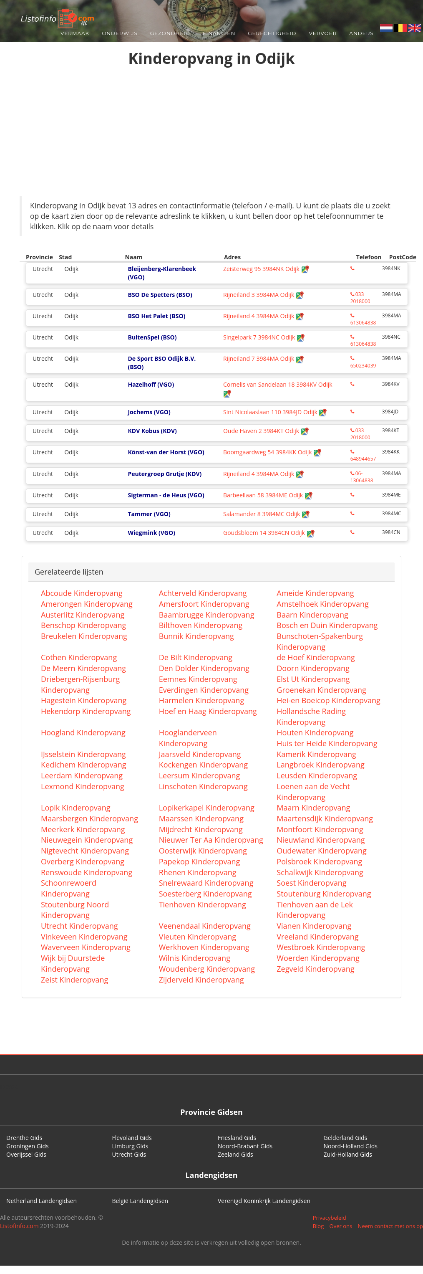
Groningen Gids (27, 1146)
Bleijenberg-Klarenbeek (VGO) (162, 273)
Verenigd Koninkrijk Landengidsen (264, 1201)
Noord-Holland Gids (351, 1146)
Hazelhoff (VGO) (151, 384)
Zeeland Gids (235, 1154)
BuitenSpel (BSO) (152, 337)
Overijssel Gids (26, 1154)
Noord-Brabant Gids (245, 1146)
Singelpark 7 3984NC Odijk (264, 337)
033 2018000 (360, 298)
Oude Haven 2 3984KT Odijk (266, 431)
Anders (361, 33)
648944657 (363, 455)
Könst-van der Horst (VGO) (166, 452)
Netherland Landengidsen (41, 1201)
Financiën (219, 33)
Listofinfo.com (19, 1226)
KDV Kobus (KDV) (152, 431)
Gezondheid (170, 33)
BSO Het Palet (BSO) (156, 316)
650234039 (363, 362)
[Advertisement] (211, 133)
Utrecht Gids (129, 1154)
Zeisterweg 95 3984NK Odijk (266, 269)
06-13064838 (361, 477)
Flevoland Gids (132, 1138)
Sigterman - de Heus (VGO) (166, 495)
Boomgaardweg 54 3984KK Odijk (272, 452)
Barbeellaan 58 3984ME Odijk (268, 495)
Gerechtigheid (272, 33)
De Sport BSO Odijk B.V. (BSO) (162, 363)
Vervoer (323, 33)
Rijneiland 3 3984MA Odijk (263, 295)
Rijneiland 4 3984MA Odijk (263, 316)
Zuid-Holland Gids (348, 1154)
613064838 (363, 319)
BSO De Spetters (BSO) (160, 295)
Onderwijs (120, 33)
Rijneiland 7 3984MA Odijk (263, 358)
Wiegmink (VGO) (151, 533)
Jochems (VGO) (149, 412)
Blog (318, 1226)
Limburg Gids (130, 1146)
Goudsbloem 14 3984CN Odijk (269, 533)
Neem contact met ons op (390, 1226)
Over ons (341, 1226)
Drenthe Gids (24, 1138)
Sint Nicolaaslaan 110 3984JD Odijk (275, 412)
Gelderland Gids (346, 1138)
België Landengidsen (140, 1201)
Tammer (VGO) (149, 514)
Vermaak (74, 33)
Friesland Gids (237, 1138)
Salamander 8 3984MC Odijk (266, 514)
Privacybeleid (329, 1217)
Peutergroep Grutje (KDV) (164, 474)
